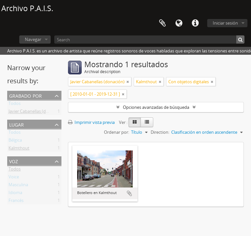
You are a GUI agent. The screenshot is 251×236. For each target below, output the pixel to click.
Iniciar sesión (225, 23)
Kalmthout (18, 149)
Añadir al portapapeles (129, 193)
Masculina (18, 186)
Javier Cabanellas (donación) (35, 112)
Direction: (160, 132)
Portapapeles (162, 23)
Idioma (179, 23)
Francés (16, 202)
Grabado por (25, 95)
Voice (13, 178)
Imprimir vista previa (91, 122)
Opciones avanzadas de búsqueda (156, 107)
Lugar (16, 124)
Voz (13, 160)
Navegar (33, 39)
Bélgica (15, 141)
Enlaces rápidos (195, 23)
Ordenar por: (116, 132)
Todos (14, 105)
